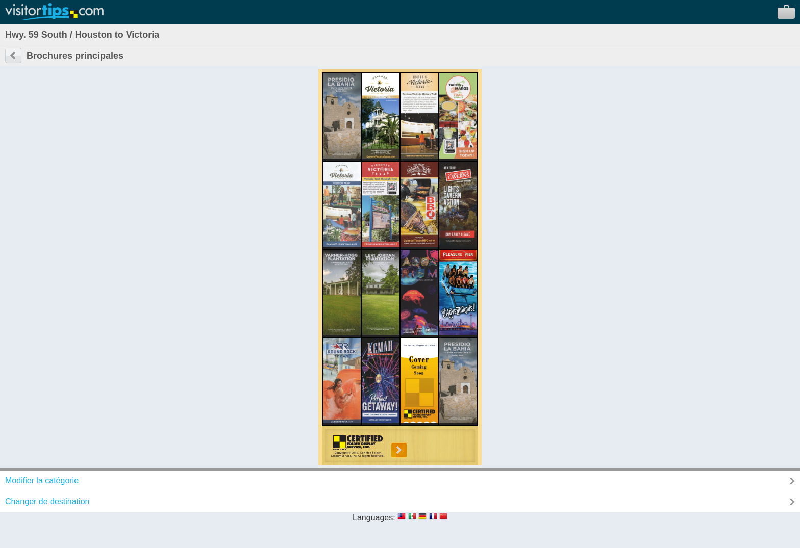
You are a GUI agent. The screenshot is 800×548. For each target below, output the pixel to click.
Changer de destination (47, 501)
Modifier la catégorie (42, 480)
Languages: (374, 517)
